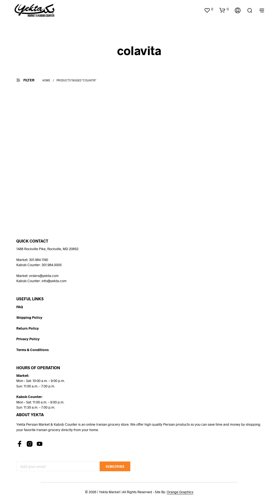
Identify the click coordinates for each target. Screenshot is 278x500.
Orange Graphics (180, 492)
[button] (208, 9)
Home (46, 80)
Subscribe (115, 466)
